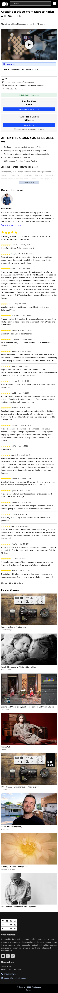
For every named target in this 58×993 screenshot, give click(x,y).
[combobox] (30, 3)
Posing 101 (5, 746)
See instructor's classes (11, 225)
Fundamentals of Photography (14, 627)
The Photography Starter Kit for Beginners (19, 906)
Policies (29, 990)
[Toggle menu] (54, 3)
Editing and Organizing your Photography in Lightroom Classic (27, 706)
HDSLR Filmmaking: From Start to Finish (20, 69)
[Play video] (29, 44)
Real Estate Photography (11, 826)
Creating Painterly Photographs (14, 866)
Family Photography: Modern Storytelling (18, 667)
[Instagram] (13, 956)
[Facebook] (8, 956)
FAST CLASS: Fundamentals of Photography (20, 786)
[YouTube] (3, 956)
